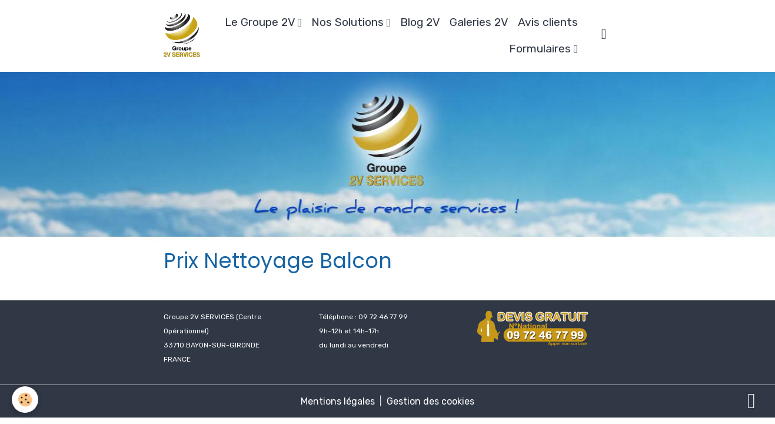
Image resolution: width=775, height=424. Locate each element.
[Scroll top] (751, 400)
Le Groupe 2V (261, 22)
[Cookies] (25, 399)
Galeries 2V (479, 22)
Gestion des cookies (430, 401)
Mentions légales (338, 401)
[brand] (182, 35)
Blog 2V (420, 22)
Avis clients (548, 22)
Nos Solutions (349, 22)
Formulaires (541, 48)
